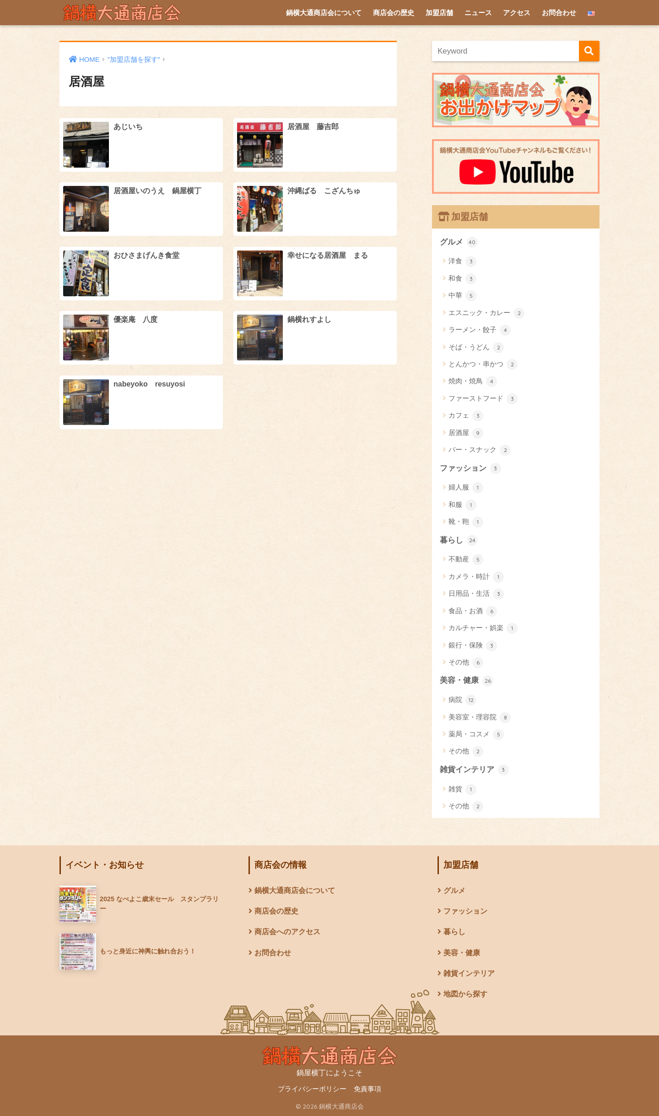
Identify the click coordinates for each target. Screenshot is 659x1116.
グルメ (459, 242)
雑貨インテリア (474, 769)
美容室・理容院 (479, 717)
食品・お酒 (472, 611)
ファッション (470, 468)
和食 (462, 278)
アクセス (516, 12)
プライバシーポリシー (312, 1089)
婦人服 (465, 487)
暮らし (459, 540)
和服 (462, 505)
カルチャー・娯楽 (483, 628)
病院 (462, 700)
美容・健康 (466, 680)
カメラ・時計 (476, 577)
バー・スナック (479, 450)
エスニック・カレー (486, 313)
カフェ (465, 415)
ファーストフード (483, 398)
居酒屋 (465, 433)
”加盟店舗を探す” (134, 59)
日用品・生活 (476, 593)
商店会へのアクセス (287, 932)
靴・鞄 (465, 522)
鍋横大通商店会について (324, 12)
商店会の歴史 (393, 12)
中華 (462, 295)
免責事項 (367, 1089)
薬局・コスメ (476, 734)
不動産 (465, 559)
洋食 (462, 261)
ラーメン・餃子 (479, 330)
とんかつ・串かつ (483, 364)
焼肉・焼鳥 (472, 381)
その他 (465, 662)
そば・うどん (476, 347)
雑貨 (462, 789)
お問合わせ (559, 12)
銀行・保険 (472, 645)
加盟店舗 (439, 12)
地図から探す (465, 994)
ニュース (478, 12)
